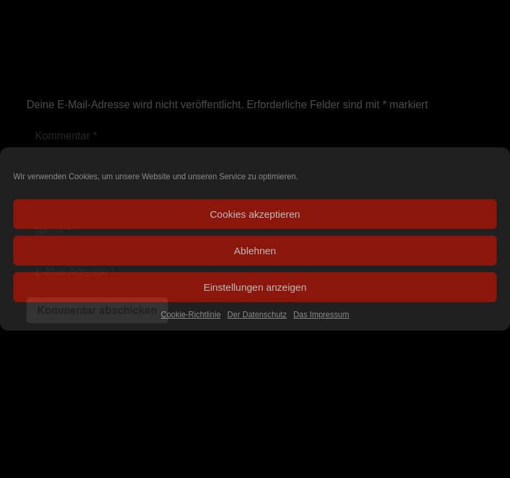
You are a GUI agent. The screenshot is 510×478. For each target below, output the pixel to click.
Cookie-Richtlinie (190, 314)
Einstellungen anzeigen (254, 287)
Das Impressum (321, 314)
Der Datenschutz (256, 314)
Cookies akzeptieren (255, 214)
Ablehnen (255, 250)
